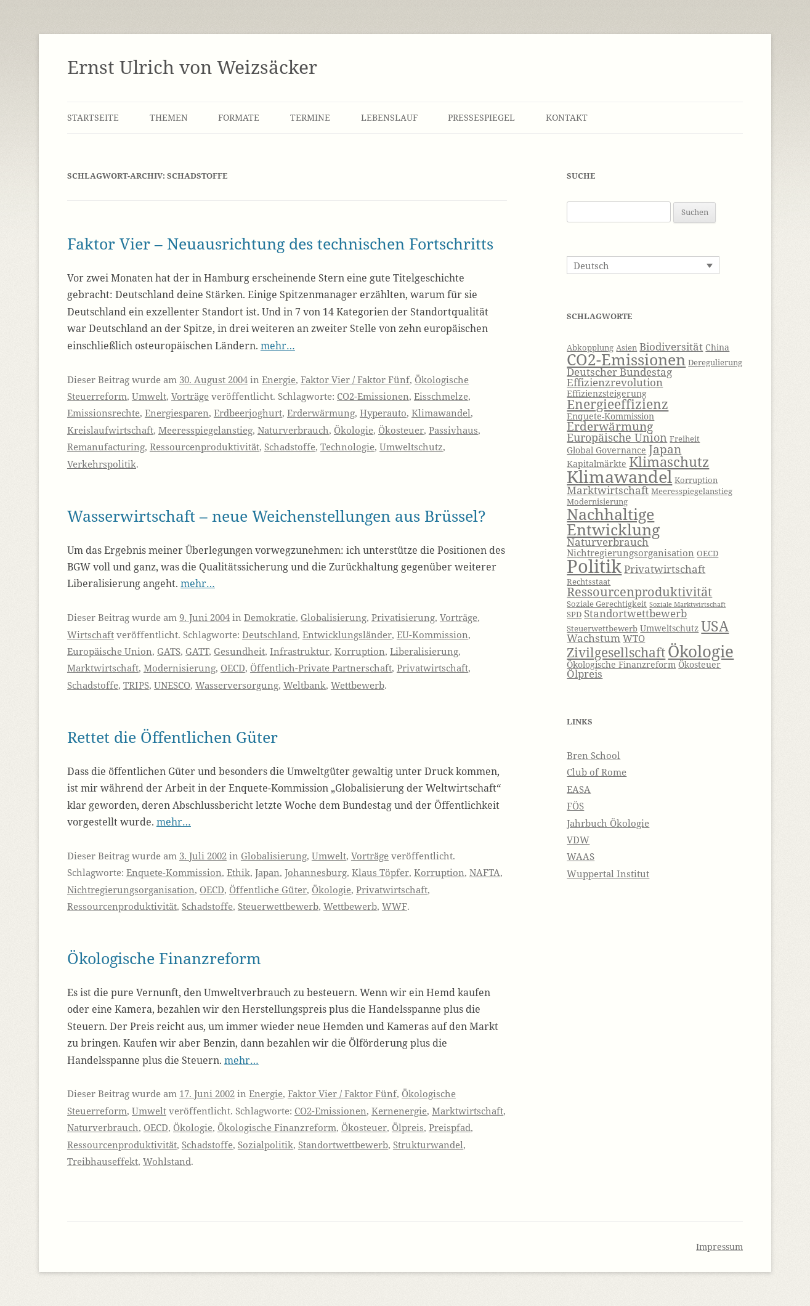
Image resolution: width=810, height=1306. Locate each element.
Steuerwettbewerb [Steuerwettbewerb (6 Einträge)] (602, 628)
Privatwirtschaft (432, 668)
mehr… (278, 345)
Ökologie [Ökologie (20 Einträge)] (701, 651)
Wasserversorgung (236, 685)
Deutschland (270, 634)
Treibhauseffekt (102, 1161)
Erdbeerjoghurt (248, 413)
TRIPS (136, 685)
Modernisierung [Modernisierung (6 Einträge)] (597, 502)
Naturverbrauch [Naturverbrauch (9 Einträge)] (608, 542)
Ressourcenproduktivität (204, 446)
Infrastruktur (300, 651)
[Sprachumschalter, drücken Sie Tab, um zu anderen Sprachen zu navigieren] (643, 265)
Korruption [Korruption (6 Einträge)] (696, 480)
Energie (279, 379)
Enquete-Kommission (174, 872)
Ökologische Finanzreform (164, 957)
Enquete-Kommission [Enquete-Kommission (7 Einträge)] (610, 416)
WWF (394, 906)
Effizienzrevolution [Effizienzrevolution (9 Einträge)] (615, 382)
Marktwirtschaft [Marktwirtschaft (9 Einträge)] (608, 490)
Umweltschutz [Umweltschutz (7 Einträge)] (669, 628)
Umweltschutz (411, 446)
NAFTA (484, 872)
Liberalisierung (424, 651)
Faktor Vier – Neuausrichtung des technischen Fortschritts (280, 243)
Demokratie (270, 617)
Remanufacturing (106, 446)
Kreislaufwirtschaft (110, 430)
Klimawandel (441, 413)
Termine (310, 117)
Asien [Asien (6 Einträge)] (626, 348)
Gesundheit (239, 651)
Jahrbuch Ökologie (608, 823)
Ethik (238, 872)
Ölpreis (408, 1127)
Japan (267, 872)
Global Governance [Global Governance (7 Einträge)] (606, 450)
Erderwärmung (321, 413)
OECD (233, 668)
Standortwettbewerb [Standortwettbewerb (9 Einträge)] (635, 613)
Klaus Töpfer (380, 872)
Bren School (593, 755)
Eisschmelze (441, 396)
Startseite (93, 117)
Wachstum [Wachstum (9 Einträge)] (593, 638)
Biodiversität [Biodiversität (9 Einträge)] (671, 346)
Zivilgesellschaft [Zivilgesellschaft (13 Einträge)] (616, 652)
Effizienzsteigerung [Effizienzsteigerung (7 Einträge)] (607, 393)
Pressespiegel (481, 117)
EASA (579, 789)
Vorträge (190, 396)
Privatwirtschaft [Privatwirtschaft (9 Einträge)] (664, 569)
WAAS (580, 856)
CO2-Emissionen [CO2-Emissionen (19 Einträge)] (626, 359)
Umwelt (149, 396)
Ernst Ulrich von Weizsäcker (192, 66)
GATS (168, 651)
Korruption (359, 651)
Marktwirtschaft (103, 668)
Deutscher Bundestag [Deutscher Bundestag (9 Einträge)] (619, 372)
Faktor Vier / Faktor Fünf (355, 379)
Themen (169, 117)
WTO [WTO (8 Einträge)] (634, 638)
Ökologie (353, 430)
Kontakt (567, 117)
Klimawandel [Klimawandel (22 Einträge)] (619, 476)
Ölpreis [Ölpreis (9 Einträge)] (584, 674)
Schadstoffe (289, 446)
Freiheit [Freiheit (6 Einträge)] (685, 439)
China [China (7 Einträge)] (717, 347)
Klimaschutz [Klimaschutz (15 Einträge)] (669, 461)
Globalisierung (334, 617)
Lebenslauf (389, 117)
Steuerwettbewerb (278, 906)
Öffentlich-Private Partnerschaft (321, 668)
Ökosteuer (401, 430)
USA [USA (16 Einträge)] (715, 626)
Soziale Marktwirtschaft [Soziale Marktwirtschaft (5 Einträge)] (687, 604)
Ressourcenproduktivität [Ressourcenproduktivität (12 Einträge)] (639, 591)
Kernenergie (399, 1111)
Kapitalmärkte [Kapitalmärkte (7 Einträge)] (596, 463)
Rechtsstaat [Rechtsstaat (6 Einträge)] (588, 582)
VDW (578, 839)
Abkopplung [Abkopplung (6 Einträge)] (590, 348)
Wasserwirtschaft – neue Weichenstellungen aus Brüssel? (276, 515)
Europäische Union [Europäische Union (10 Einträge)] (617, 437)
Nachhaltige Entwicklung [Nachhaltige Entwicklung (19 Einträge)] (613, 521)
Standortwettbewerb (343, 1144)
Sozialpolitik (265, 1144)
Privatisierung (403, 617)
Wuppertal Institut (608, 873)
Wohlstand (167, 1161)
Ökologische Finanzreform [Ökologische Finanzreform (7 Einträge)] (621, 664)
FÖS (575, 806)
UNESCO (172, 685)
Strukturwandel (428, 1144)
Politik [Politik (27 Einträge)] (594, 566)
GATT (197, 651)
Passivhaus (453, 430)
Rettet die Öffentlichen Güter (172, 736)
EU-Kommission (432, 634)
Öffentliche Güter (268, 889)
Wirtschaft (90, 634)
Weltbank (304, 685)
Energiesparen (177, 413)
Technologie (347, 446)
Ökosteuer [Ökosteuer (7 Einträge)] (699, 664)
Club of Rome (596, 772)
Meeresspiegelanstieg (205, 430)
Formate (238, 117)
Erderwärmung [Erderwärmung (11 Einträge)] (610, 426)
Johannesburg (316, 872)
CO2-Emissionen (373, 396)
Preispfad (450, 1127)
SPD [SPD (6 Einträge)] (574, 614)
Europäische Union (109, 651)
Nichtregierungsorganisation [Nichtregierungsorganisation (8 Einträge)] (630, 552)
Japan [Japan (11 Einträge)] (665, 449)
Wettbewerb (357, 685)
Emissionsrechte (103, 413)
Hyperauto (383, 413)
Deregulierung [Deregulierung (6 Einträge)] (715, 362)
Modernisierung (180, 668)
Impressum (719, 1246)
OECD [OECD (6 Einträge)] (707, 553)
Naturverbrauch (293, 430)
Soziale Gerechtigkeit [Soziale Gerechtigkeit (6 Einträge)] (607, 604)
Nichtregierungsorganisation (131, 889)
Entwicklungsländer (347, 634)
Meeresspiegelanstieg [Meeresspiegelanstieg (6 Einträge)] (691, 491)
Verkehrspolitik (101, 464)
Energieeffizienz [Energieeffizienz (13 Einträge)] (617, 404)
